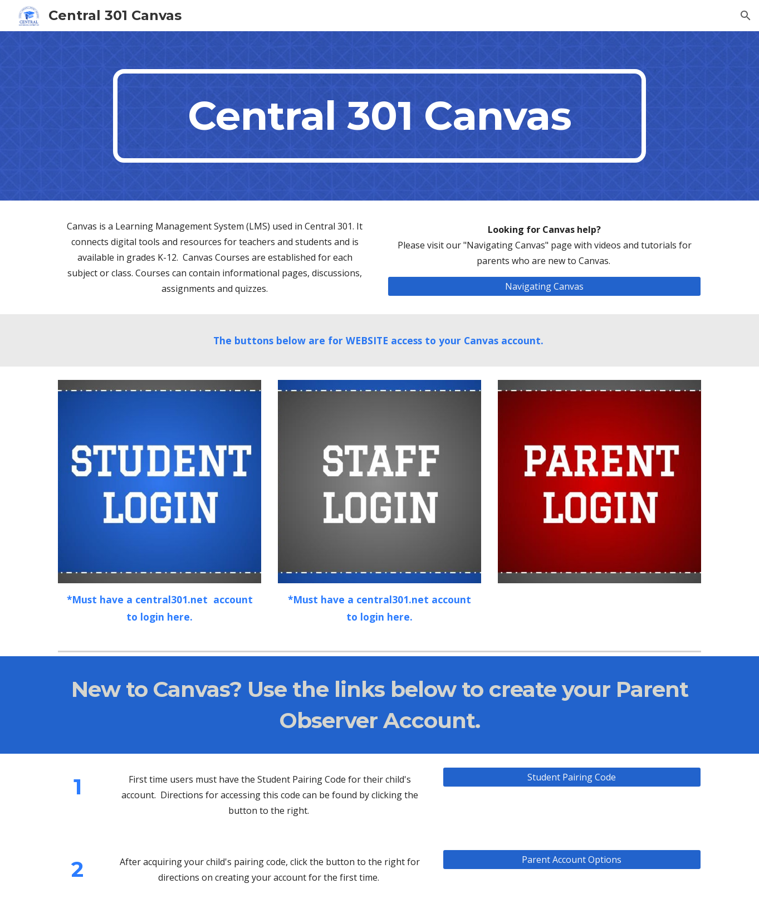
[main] (379, 116)
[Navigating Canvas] (544, 286)
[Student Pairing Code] (572, 777)
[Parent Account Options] (572, 860)
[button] (745, 15)
